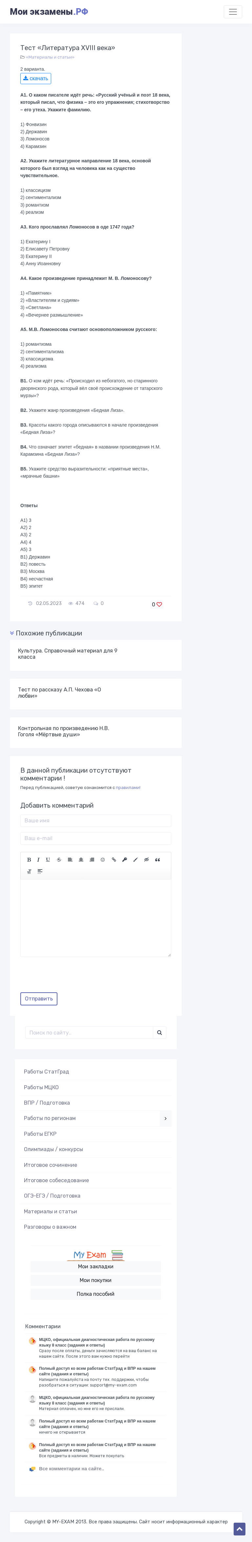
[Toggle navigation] (233, 11)
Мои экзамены (49, 12)
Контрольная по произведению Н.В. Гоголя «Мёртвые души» (63, 731)
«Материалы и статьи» (50, 57)
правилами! (128, 787)
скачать (35, 78)
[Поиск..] (89, 1032)
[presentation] (70, 977)
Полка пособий (96, 1294)
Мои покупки (96, 1280)
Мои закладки (96, 1266)
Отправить (39, 999)
